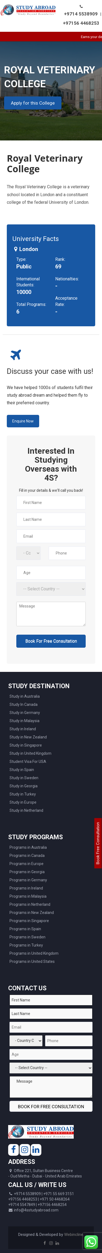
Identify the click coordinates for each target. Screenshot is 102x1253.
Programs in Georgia (27, 872)
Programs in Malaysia (28, 896)
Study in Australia (25, 696)
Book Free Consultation (97, 843)
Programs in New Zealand (32, 912)
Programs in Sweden (27, 937)
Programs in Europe (27, 864)
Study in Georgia (24, 786)
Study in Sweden (24, 778)
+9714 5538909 (81, 14)
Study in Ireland (23, 729)
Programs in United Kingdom (34, 953)
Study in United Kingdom (30, 753)
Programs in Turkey (26, 945)
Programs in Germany (28, 880)
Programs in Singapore (29, 921)
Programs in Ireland (26, 888)
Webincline (73, 1234)
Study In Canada (24, 704)
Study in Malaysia (24, 721)
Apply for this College (33, 103)
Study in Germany (25, 712)
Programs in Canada (27, 855)
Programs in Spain (25, 929)
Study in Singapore (26, 745)
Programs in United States (32, 961)
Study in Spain (22, 770)
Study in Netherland (26, 810)
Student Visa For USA (28, 761)
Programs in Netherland (30, 904)
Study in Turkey (23, 794)
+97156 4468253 (81, 23)
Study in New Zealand (28, 737)
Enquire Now (23, 421)
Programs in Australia (28, 847)
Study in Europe (23, 802)
